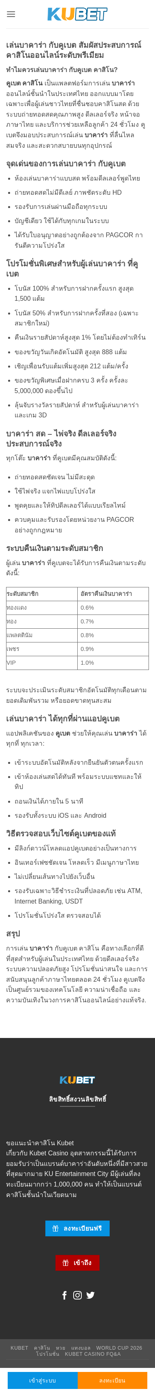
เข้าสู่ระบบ (42, 1380)
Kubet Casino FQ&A (93, 1354)
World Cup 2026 (119, 1348)
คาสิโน (42, 1348)
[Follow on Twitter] (90, 1296)
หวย (61, 1348)
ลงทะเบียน (112, 1380)
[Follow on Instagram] (77, 1296)
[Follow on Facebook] (64, 1296)
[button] (11, 14)
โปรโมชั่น (47, 1354)
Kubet (19, 1348)
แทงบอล (81, 1348)
